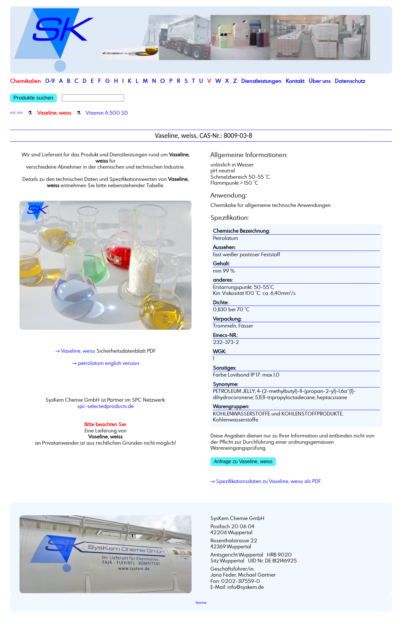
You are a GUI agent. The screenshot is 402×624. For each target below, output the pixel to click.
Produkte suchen (33, 98)
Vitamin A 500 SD (107, 113)
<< (13, 113)
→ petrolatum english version (105, 363)
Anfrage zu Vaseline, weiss (243, 461)
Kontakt (295, 80)
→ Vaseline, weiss (75, 351)
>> (20, 113)
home (201, 602)
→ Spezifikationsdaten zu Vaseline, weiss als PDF (265, 481)
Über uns (319, 80)
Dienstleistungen (261, 80)
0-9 (50, 80)
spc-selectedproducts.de (105, 406)
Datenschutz (350, 80)
